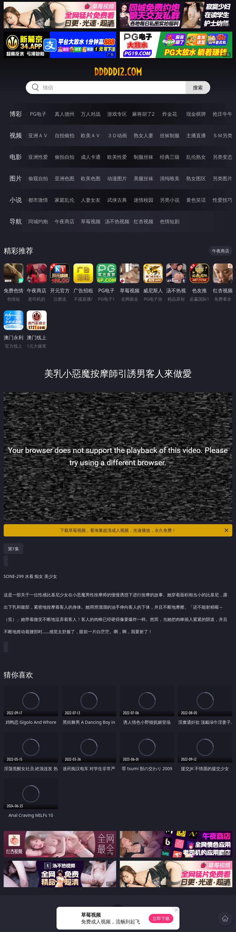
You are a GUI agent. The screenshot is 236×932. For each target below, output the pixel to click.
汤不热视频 (117, 221)
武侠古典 (117, 200)
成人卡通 (90, 157)
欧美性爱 (117, 157)
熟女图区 (196, 178)
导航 (16, 221)
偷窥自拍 (38, 178)
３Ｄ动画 (117, 135)
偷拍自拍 (64, 157)
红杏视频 (143, 221)
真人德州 (64, 114)
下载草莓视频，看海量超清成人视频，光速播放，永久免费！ (144, 530)
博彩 (16, 114)
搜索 (198, 87)
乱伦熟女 (196, 157)
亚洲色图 (64, 178)
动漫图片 (117, 178)
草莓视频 (90, 221)
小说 (16, 200)
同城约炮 (38, 221)
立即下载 (161, 918)
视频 (16, 135)
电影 (16, 157)
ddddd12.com (118, 72)
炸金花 (169, 114)
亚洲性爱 (38, 157)
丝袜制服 (169, 135)
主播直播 (196, 135)
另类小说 (169, 200)
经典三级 (169, 157)
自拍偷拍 (64, 135)
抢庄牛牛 (222, 114)
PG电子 (38, 114)
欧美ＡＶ (90, 135)
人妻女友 (90, 200)
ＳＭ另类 (222, 135)
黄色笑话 (196, 200)
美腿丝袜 (143, 178)
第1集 (13, 549)
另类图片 (222, 178)
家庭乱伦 (64, 200)
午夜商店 (64, 221)
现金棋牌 (196, 114)
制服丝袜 (143, 157)
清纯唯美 (169, 178)
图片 (16, 178)
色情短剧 (169, 221)
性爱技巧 (222, 200)
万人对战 (90, 114)
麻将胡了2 (143, 114)
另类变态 (222, 157)
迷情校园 (143, 200)
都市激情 (38, 200)
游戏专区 (117, 114)
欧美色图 (90, 178)
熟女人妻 (143, 135)
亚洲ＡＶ (38, 135)
